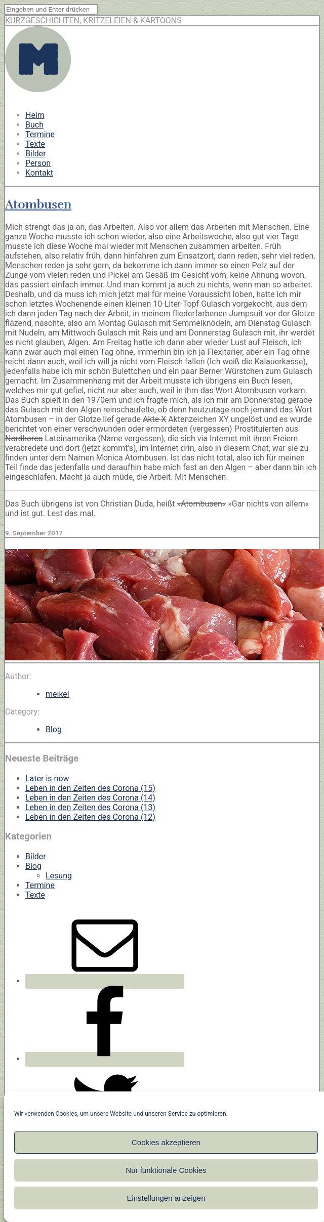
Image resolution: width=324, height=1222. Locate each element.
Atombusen (38, 204)
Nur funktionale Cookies (166, 1170)
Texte (35, 144)
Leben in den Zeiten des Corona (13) (90, 807)
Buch (34, 125)
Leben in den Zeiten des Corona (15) (90, 788)
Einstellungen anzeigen (166, 1198)
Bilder (35, 153)
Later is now (47, 778)
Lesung (59, 875)
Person (38, 163)
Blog (54, 729)
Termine (40, 134)
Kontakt (39, 173)
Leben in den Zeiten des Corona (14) (90, 798)
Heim (35, 115)
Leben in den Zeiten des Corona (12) (90, 817)
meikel (57, 694)
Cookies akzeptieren (166, 1142)
